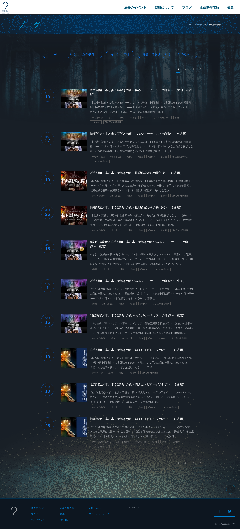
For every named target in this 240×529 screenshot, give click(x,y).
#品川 (94, 269)
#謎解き (133, 117)
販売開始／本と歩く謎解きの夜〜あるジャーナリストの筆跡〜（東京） (138, 281)
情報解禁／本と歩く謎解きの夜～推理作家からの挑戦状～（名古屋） (136, 207)
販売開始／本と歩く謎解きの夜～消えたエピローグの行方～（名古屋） (138, 384)
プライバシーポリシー (100, 514)
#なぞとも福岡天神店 (101, 442)
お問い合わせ (96, 508)
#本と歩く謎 (97, 117)
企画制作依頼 (209, 7)
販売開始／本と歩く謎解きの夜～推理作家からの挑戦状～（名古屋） (136, 173)
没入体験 (96, 122)
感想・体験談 (152, 54)
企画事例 (88, 54)
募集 (230, 7)
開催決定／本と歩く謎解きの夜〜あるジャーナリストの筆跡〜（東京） (138, 315)
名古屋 (145, 117)
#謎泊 (111, 117)
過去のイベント (135, 7)
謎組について (164, 7)
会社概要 (64, 520)
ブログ (186, 7)
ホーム (190, 24)
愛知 (177, 117)
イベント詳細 (120, 54)
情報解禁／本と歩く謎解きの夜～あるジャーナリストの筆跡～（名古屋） (139, 133)
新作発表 (183, 54)
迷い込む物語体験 (113, 122)
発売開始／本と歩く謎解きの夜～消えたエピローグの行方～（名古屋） (138, 350)
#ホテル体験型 (98, 157)
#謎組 (121, 117)
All (56, 54)
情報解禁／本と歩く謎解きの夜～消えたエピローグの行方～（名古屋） (138, 419)
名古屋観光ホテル (162, 117)
